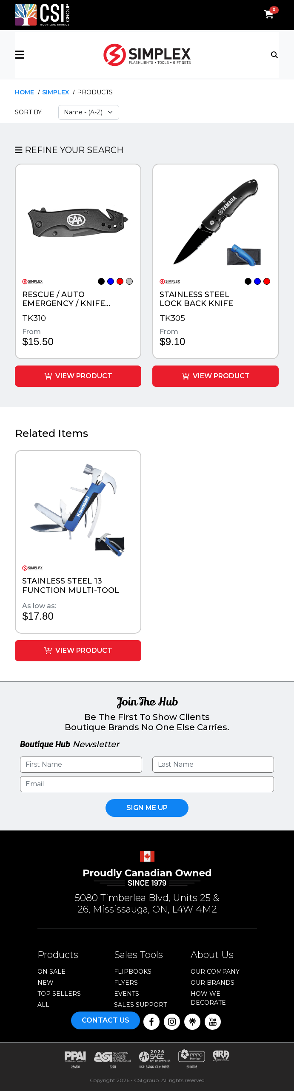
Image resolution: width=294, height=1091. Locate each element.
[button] (59, 55)
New (45, 981)
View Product (78, 375)
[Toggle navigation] (275, 54)
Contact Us (105, 1019)
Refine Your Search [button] (69, 150)
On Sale (51, 970)
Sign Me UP (147, 806)
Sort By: (29, 112)
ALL (43, 1003)
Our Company (215, 970)
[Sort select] (88, 112)
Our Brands (212, 981)
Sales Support (140, 1003)
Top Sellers (59, 992)
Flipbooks (132, 970)
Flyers (126, 981)
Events (126, 992)
